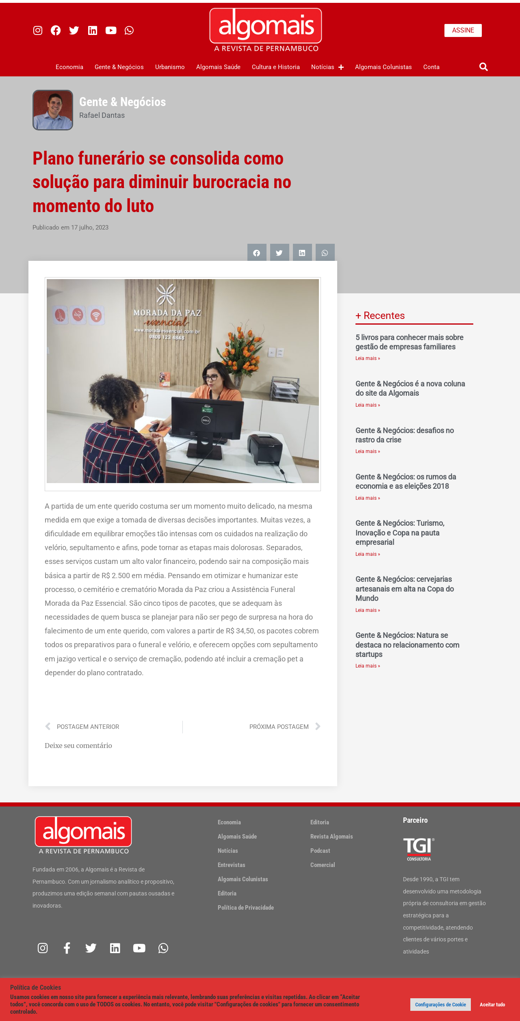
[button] (483, 67)
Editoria (227, 893)
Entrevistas (231, 865)
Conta (431, 67)
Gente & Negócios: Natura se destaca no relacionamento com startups (407, 645)
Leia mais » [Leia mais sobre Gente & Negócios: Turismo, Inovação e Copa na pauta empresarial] (367, 554)
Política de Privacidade (246, 907)
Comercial (322, 865)
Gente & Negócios (119, 67)
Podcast (320, 850)
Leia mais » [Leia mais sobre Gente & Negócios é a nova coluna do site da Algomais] (367, 405)
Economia (69, 67)
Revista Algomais (331, 836)
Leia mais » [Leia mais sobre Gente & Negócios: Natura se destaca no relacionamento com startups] (367, 666)
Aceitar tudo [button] (492, 1004)
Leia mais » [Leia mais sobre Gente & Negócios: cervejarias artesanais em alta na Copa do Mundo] (367, 610)
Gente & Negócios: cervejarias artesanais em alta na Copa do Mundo (404, 589)
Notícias (327, 67)
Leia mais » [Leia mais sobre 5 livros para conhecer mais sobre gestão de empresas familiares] (367, 358)
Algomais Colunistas (383, 67)
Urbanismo (170, 67)
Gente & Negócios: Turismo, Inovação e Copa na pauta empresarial (399, 532)
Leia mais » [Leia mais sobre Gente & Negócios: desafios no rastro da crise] (367, 451)
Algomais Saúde (218, 67)
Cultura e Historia (276, 67)
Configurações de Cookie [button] (440, 1004)
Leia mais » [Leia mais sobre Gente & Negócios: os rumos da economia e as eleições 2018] (367, 498)
